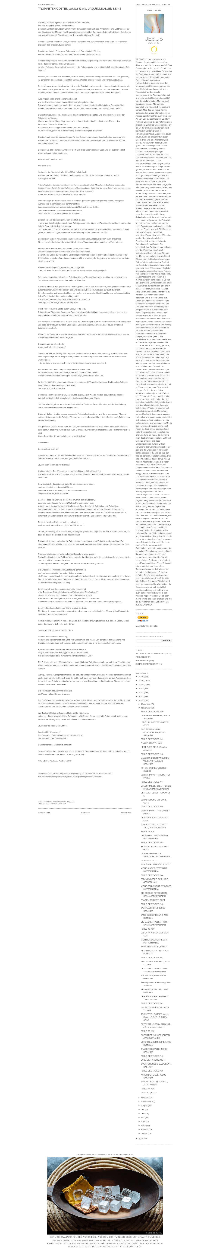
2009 (141, 1138)
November (146, 708)
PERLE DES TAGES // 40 (152, 1056)
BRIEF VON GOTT (149, 860)
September (146, 1102)
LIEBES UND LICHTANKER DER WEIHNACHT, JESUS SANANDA (155, 761)
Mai (143, 1118)
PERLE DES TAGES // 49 (152, 739)
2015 (141, 681)
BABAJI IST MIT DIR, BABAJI (154, 947)
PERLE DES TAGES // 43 (152, 904)
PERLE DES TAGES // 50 (152, 711)
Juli (143, 1109)
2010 (141, 700)
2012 (141, 692)
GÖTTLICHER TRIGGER (147, 664)
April (143, 1121)
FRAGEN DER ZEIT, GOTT (153, 900)
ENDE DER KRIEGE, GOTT (153, 1060)
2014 (141, 685)
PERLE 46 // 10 (148, 929)
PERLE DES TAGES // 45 (152, 842)
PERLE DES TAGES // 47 (152, 782)
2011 (141, 696)
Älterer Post (126, 813)
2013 (141, 688)
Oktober (145, 1098)
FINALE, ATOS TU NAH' (151, 743)
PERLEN (140, 657)
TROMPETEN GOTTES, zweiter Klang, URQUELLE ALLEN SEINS (79, 8)
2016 (141, 676)
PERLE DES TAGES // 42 (152, 957)
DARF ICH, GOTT (149, 1093)
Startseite (85, 813)
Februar (145, 1129)
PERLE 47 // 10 (148, 831)
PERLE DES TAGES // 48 (152, 754)
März (143, 1125)
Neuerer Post (44, 813)
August (144, 1106)
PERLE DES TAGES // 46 (152, 807)
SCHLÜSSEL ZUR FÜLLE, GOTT (156, 864)
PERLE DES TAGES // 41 (152, 1003)
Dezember (146, 704)
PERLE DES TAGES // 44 (152, 875)
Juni (143, 1113)
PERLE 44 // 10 (148, 1089)
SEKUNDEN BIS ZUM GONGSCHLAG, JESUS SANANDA (153, 732)
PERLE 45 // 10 (148, 1031)
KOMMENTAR (142, 660)
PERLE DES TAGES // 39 (152, 1071)
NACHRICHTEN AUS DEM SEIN (55, 803)
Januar (144, 1133)
